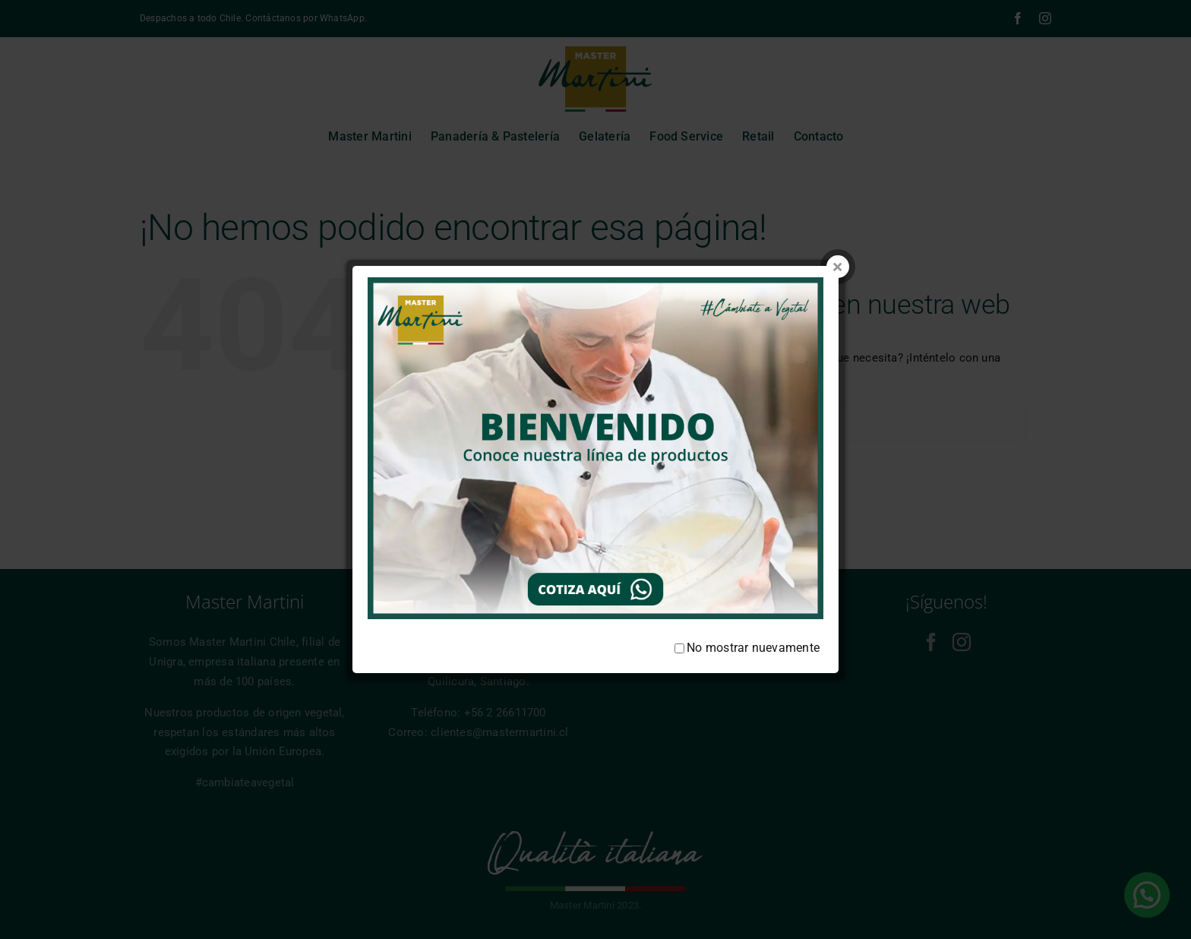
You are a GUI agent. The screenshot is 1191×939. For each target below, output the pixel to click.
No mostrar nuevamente (747, 618)
